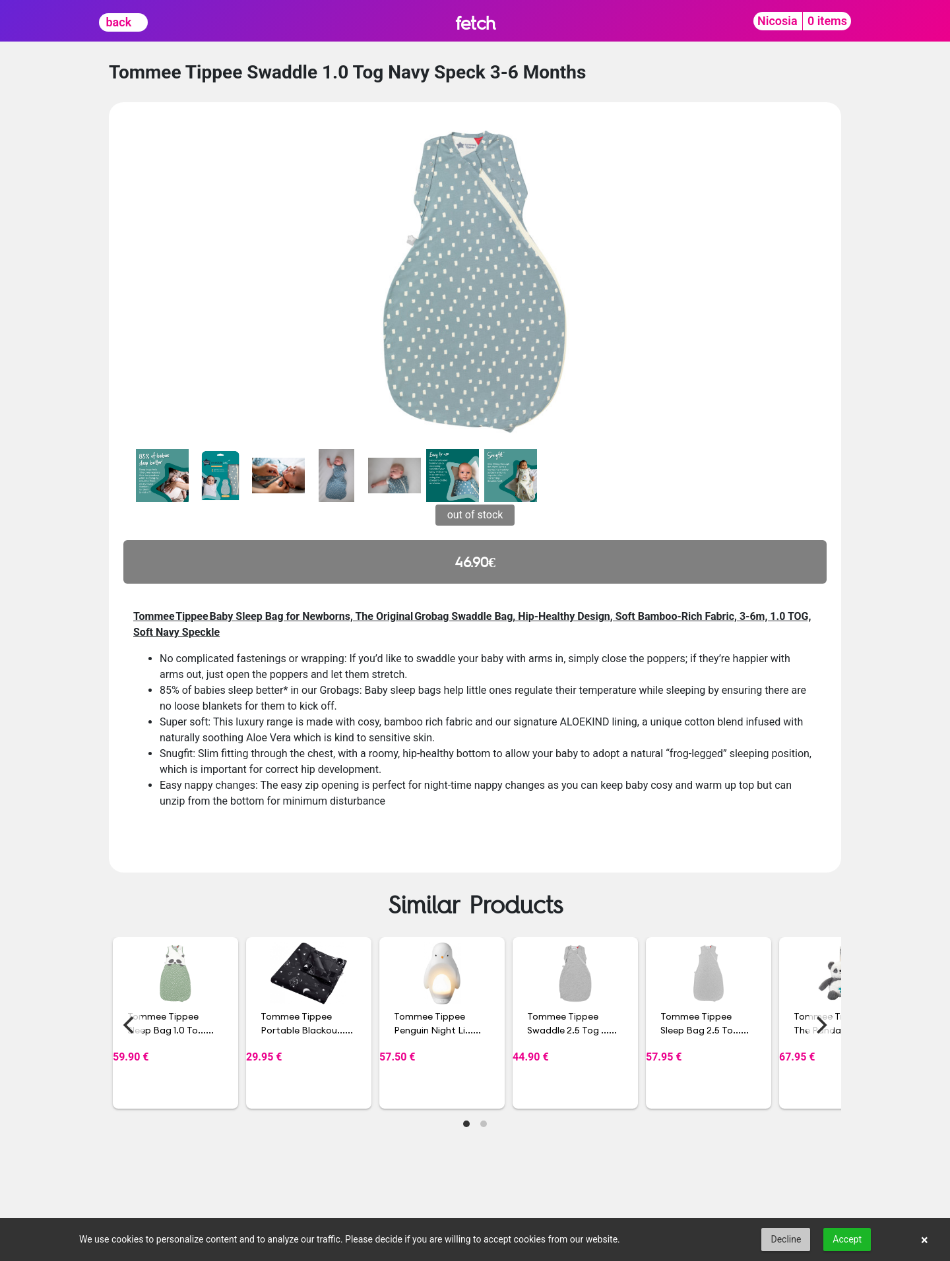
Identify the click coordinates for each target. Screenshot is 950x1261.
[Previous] (129, 1024)
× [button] (924, 1239)
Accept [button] (847, 1239)
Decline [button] (786, 1239)
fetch (475, 23)
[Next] (820, 1024)
